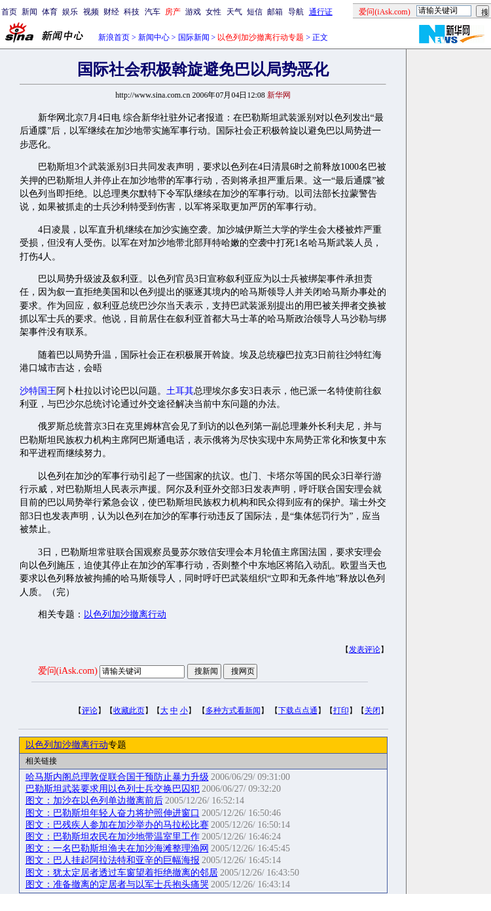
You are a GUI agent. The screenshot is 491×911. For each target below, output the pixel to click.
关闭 (372, 710)
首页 (9, 11)
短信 (255, 11)
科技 (131, 11)
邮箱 (275, 11)
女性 (213, 11)
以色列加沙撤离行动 (125, 614)
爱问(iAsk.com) (68, 671)
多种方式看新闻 (233, 710)
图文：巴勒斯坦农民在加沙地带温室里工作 (113, 837)
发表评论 (364, 649)
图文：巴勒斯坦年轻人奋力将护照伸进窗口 (113, 813)
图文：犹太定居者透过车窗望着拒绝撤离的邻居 (122, 873)
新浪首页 (114, 37)
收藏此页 (129, 710)
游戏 (193, 11)
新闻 (29, 11)
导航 (296, 11)
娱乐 (70, 11)
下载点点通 (298, 710)
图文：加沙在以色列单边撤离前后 (94, 800)
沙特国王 (38, 391)
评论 (90, 710)
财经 (111, 11)
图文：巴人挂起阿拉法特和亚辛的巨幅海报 (113, 860)
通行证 (321, 11)
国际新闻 (193, 37)
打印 (341, 710)
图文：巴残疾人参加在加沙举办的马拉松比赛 (117, 825)
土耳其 (180, 391)
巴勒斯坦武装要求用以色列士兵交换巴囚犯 (113, 789)
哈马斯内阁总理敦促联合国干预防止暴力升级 (117, 777)
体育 (50, 11)
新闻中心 (154, 37)
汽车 (152, 11)
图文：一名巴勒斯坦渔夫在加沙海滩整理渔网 (117, 848)
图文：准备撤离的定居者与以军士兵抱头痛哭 (117, 884)
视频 (91, 11)
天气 (234, 11)
